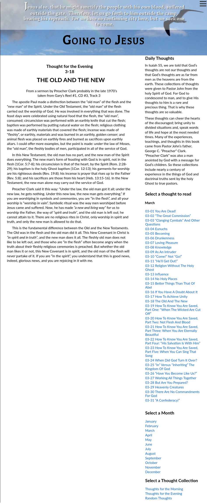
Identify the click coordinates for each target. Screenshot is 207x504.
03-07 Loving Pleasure (161, 243)
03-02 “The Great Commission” (168, 216)
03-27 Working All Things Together (170, 378)
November (153, 467)
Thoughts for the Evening (163, 493)
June (148, 444)
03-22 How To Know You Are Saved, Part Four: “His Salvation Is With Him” (172, 341)
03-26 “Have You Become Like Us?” (171, 373)
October (151, 463)
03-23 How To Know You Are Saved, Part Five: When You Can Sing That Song (171, 352)
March (150, 430)
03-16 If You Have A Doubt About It (171, 292)
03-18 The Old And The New (166, 301)
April (148, 435)
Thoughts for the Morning (164, 489)
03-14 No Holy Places (161, 279)
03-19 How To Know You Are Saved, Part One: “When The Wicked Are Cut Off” (173, 309)
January (151, 421)
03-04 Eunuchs (156, 229)
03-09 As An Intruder (160, 252)
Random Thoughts (158, 498)
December (153, 472)
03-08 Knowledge (158, 247)
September (153, 458)
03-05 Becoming (157, 233)
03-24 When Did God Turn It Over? (171, 360)
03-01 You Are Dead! (160, 211)
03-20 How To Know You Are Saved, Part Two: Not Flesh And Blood (171, 320)
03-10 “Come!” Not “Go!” (163, 256)
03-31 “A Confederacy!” (162, 400)
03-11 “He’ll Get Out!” (161, 261)
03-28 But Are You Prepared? (166, 382)
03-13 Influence (157, 274)
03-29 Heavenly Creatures (164, 387)
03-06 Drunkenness (159, 238)
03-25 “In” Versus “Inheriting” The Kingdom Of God (170, 367)
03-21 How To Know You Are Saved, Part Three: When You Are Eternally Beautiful (171, 331)
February (151, 426)
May (148, 440)
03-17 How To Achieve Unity (166, 296)
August (150, 453)
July (148, 449)
